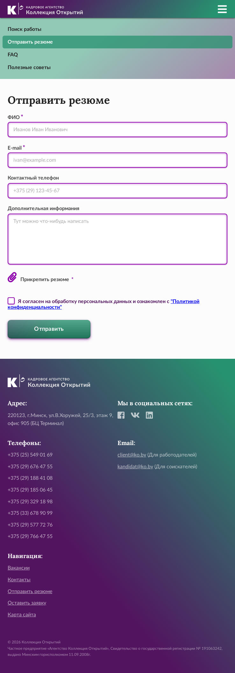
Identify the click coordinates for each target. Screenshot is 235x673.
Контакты (19, 579)
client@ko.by (132, 454)
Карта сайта (22, 614)
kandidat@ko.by (135, 466)
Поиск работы (24, 29)
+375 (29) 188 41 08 (30, 478)
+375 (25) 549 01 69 (30, 454)
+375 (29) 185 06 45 (30, 489)
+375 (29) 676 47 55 (30, 466)
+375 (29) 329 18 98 (30, 501)
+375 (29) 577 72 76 (30, 525)
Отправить (49, 329)
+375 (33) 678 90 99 (30, 513)
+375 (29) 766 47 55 (30, 536)
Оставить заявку (27, 603)
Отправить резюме (30, 42)
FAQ (13, 54)
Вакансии (19, 567)
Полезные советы (29, 67)
